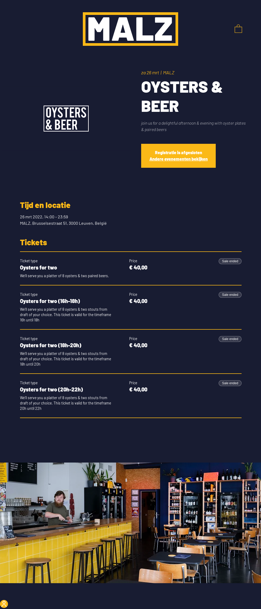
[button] (238, 28)
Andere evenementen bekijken (178, 158)
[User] (4, 604)
